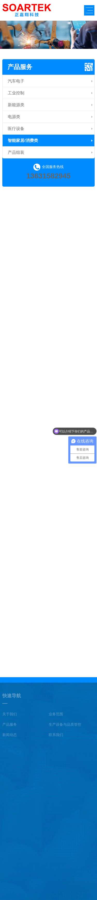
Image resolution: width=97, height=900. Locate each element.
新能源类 (16, 105)
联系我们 (56, 736)
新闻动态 (9, 736)
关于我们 (9, 715)
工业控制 (16, 93)
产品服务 (20, 66)
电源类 (14, 117)
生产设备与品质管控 (65, 726)
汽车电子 (16, 81)
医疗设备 (16, 128)
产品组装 (16, 152)
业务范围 (56, 715)
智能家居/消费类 (23, 140)
